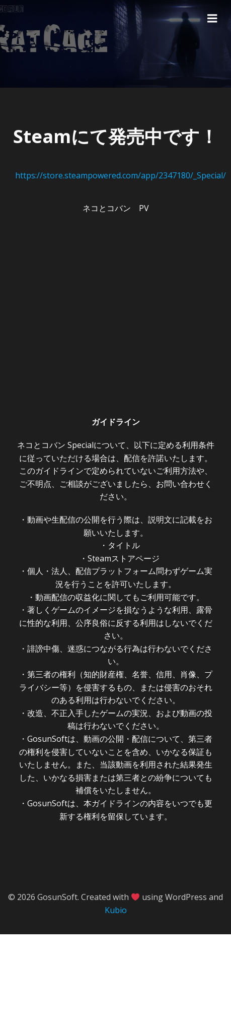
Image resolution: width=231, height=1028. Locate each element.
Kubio (116, 910)
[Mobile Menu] (212, 18)
